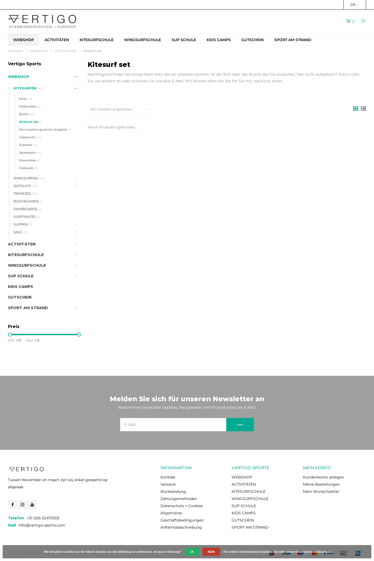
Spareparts (30, 152)
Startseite (15, 51)
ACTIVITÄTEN (57, 39)
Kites (25, 99)
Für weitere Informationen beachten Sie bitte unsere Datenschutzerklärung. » (276, 551)
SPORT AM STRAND (292, 39)
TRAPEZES (25, 194)
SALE (21, 232)
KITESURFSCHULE (97, 39)
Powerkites (29, 160)
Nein (211, 551)
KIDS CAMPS (219, 39)
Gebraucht (30, 137)
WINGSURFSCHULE (142, 39)
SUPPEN (23, 224)
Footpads (28, 168)
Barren (26, 114)
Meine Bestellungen (321, 484)
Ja (192, 551)
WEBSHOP (23, 39)
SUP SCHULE (184, 39)
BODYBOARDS (28, 201)
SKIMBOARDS (28, 209)
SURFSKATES (27, 217)
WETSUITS (26, 186)
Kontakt (167, 477)
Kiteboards (30, 106)
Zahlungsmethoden (178, 498)
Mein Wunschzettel (321, 491)
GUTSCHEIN (252, 39)
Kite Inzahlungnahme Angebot (45, 129)
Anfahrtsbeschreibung (181, 527)
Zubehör (28, 145)
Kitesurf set (92, 51)
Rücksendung (173, 491)
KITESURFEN (65, 51)
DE (354, 4)
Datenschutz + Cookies (181, 505)
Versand (167, 484)
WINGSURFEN (29, 178)
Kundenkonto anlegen (323, 477)
